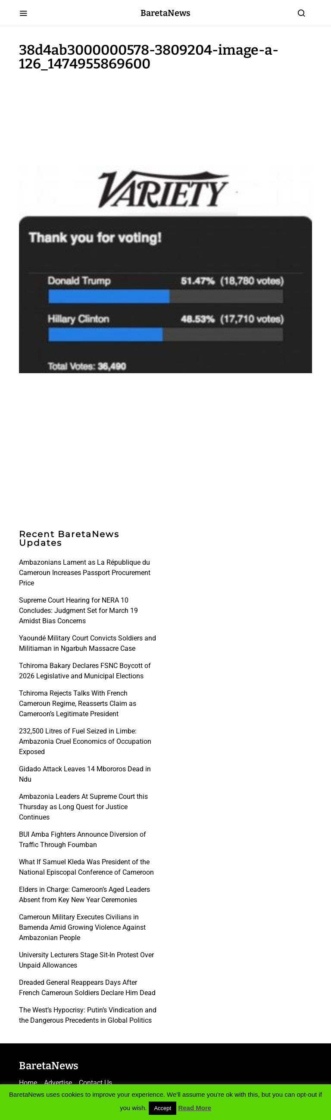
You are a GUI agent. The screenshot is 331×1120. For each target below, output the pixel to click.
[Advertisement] (88, 116)
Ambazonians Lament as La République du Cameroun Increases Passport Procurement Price (84, 572)
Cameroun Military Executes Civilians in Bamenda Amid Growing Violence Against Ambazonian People (82, 927)
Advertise (58, 1083)
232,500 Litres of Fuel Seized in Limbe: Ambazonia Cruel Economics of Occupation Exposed (85, 741)
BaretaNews (165, 13)
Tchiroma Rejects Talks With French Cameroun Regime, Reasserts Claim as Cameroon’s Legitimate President (77, 703)
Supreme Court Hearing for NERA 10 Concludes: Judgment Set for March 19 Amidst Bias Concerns (78, 610)
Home (28, 1083)
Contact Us (95, 1083)
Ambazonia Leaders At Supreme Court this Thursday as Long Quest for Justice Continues (83, 806)
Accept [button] (162, 1108)
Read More (194, 1107)
